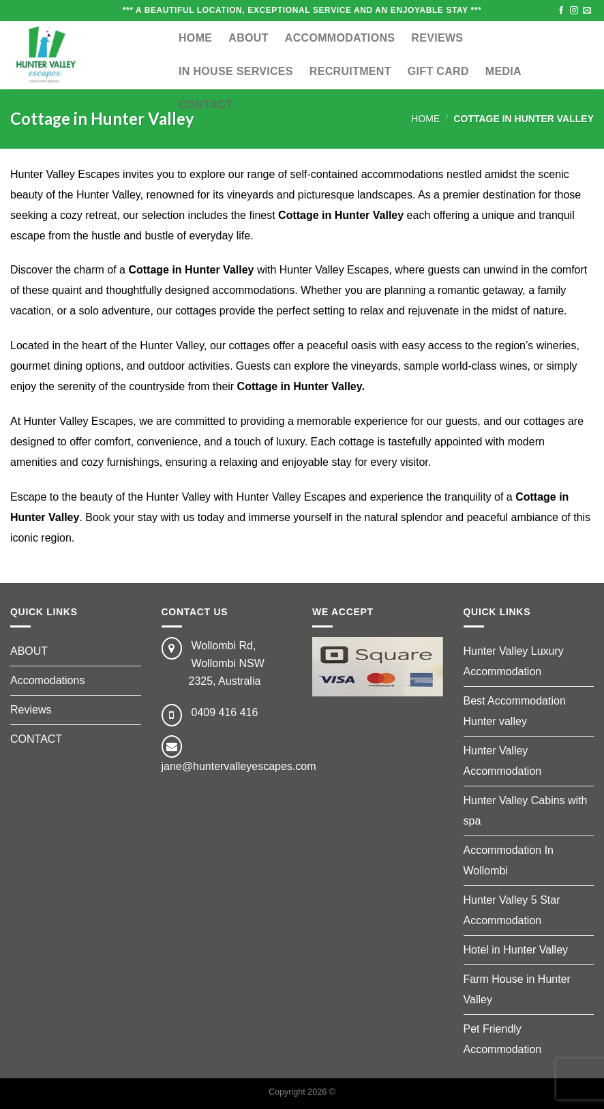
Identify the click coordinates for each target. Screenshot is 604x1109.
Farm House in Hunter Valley (517, 989)
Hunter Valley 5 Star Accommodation (512, 910)
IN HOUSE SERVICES (236, 71)
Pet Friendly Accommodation (503, 1039)
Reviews (437, 38)
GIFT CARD (438, 71)
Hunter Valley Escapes (65, 174)
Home (195, 38)
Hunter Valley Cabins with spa (526, 811)
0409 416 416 (225, 712)
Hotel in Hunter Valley (516, 950)
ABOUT (248, 38)
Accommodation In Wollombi (509, 860)
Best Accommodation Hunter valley (515, 711)
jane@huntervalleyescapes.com (239, 766)
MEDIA (503, 71)
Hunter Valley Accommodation (503, 761)
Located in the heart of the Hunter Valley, (108, 345)
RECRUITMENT (350, 71)
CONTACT (205, 104)
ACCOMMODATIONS (340, 38)
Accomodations (47, 680)
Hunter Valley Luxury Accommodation (514, 661)
